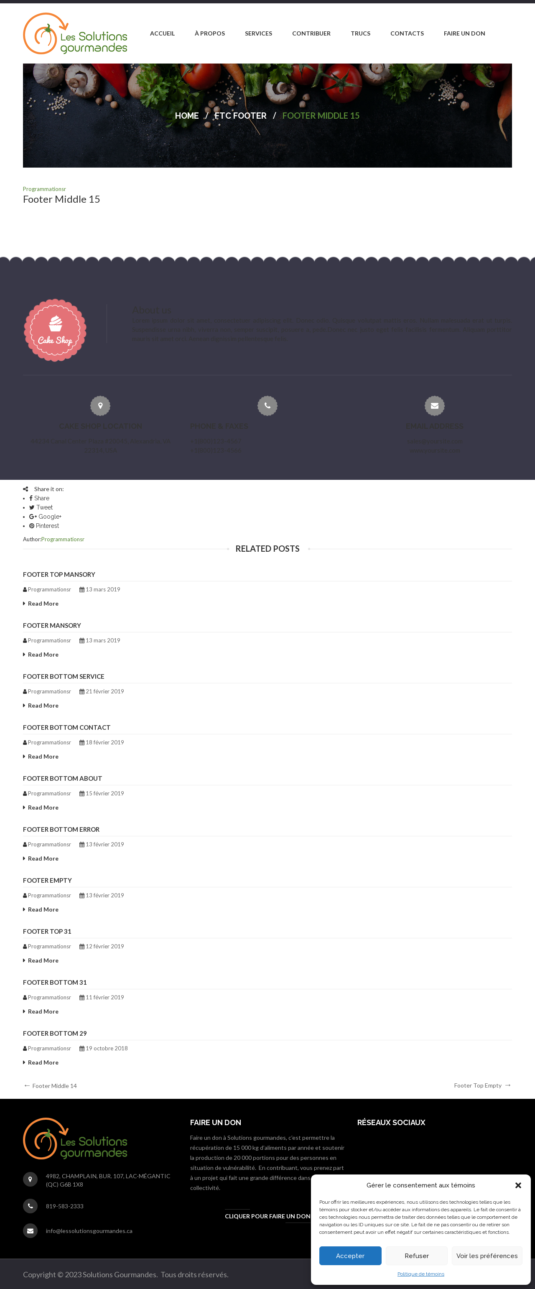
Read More (43, 603)
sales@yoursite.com (435, 441)
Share (39, 498)
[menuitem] (162, 33)
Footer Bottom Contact (67, 727)
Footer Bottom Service (63, 676)
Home (187, 116)
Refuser (417, 1256)
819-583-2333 (65, 1206)
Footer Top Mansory (59, 574)
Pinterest (44, 525)
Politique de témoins (420, 1274)
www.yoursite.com (435, 450)
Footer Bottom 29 (55, 1033)
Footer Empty (47, 880)
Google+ (45, 516)
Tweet (41, 507)
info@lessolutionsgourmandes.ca (89, 1230)
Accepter (350, 1256)
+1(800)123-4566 (216, 450)
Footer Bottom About (62, 778)
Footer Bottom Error (61, 829)
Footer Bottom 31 (55, 982)
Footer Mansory (52, 625)
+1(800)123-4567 (216, 441)
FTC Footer (241, 116)
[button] (518, 1185)
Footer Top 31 (47, 931)
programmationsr (44, 189)
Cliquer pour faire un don (268, 1216)
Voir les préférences (487, 1256)
